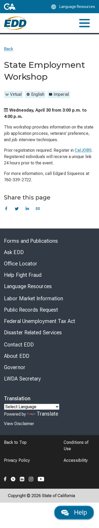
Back (8, 48)
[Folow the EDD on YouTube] (41, 478)
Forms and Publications (31, 241)
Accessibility (76, 460)
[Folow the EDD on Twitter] (13, 478)
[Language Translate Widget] (31, 407)
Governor (14, 367)
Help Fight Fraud (23, 275)
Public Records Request (31, 310)
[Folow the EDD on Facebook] (5, 478)
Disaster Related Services (33, 332)
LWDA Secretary (22, 378)
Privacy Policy (17, 460)
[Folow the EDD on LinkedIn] (22, 478)
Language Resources (28, 286)
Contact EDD (19, 344)
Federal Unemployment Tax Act (39, 321)
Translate (42, 414)
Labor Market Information (33, 298)
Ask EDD (14, 252)
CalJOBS (83, 150)
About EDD (16, 356)
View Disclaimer (19, 423)
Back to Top (15, 442)
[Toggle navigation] (84, 23)
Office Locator (20, 263)
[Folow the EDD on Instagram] (31, 478)
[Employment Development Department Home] (15, 23)
